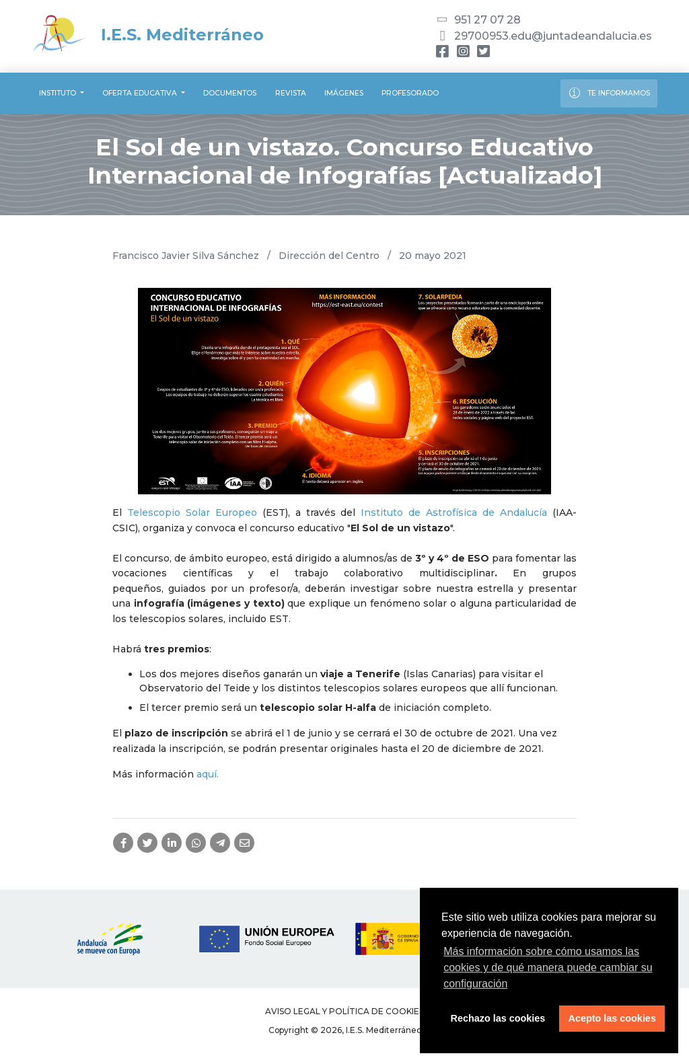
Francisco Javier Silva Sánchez (185, 256)
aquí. (207, 774)
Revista (290, 93)
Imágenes (343, 93)
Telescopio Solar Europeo (192, 512)
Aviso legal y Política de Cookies (344, 1011)
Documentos (229, 93)
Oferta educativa (140, 93)
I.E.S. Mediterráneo (148, 34)
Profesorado (410, 93)
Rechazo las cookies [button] (498, 1018)
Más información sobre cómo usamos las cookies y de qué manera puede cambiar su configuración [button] (547, 967)
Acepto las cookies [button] (612, 1018)
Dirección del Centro (329, 256)
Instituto (58, 93)
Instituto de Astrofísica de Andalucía (454, 512)
